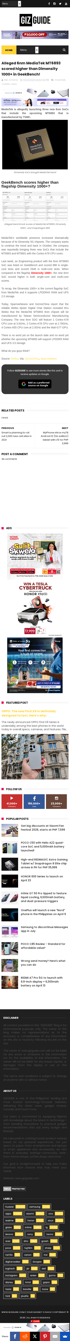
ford (7, 1296)
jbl (28, 1268)
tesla (8, 1289)
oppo (8, 1213)
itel (45, 1254)
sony (30, 1234)
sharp (48, 1248)
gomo (52, 1275)
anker (33, 1275)
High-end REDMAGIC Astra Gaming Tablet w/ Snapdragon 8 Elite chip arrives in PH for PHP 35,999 (44, 863)
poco (8, 1248)
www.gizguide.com (13, 1312)
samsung (34, 1206)
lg (47, 1227)
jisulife (24, 1296)
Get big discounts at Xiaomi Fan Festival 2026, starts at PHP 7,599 (43, 828)
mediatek (60, 79)
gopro (46, 1282)
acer (7, 1241)
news (14, 84)
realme (9, 1220)
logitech (10, 1268)
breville (27, 1289)
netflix (9, 1254)
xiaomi (30, 1213)
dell (44, 1268)
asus (50, 1220)
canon (27, 1254)
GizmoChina (32, 358)
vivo (50, 1213)
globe (8, 1227)
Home (9, 50)
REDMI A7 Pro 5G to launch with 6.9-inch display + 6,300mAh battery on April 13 (42, 981)
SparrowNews (49, 358)
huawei (9, 1206)
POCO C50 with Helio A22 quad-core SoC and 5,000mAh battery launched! (42, 846)
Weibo (14, 358)
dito (26, 1241)
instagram (11, 1275)
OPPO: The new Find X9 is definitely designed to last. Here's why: (28, 713)
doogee (37, 1261)
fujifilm (28, 1248)
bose (45, 1289)
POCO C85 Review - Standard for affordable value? (43, 946)
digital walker (12, 1261)
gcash (44, 1241)
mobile (6, 84)
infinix (28, 1227)
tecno (49, 1234)
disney (9, 1282)
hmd (28, 1282)
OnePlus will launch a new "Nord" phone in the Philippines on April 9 (43, 912)
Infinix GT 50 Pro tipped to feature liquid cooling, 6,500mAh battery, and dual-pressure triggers (43, 897)
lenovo (9, 1234)
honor (31, 1220)
